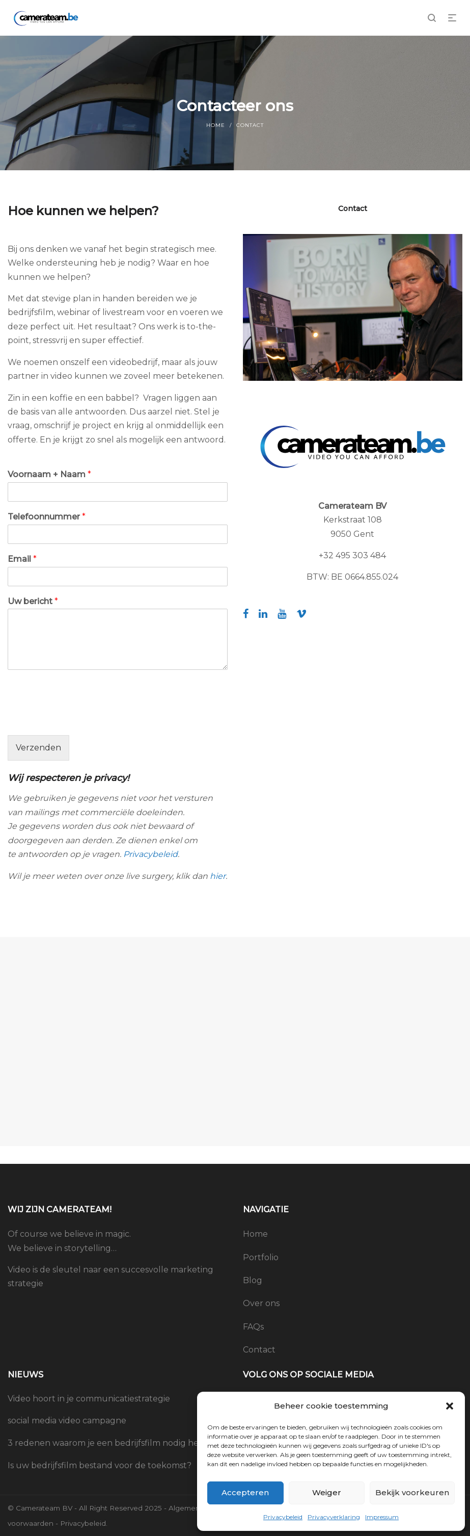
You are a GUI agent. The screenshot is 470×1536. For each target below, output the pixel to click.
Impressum (382, 1517)
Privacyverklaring (334, 1517)
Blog (252, 1280)
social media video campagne (67, 1420)
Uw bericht (33, 601)
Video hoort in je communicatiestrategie (89, 1398)
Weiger (326, 1492)
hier (218, 876)
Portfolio (261, 1257)
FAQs (253, 1327)
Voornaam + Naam (49, 474)
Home (215, 125)
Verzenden (38, 747)
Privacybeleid (282, 1517)
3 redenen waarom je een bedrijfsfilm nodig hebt (108, 1443)
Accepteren (245, 1492)
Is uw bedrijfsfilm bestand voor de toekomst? (99, 1465)
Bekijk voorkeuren (412, 1492)
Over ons (261, 1303)
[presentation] (85, 718)
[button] (450, 1406)
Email (22, 559)
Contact (259, 1350)
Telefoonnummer (47, 517)
